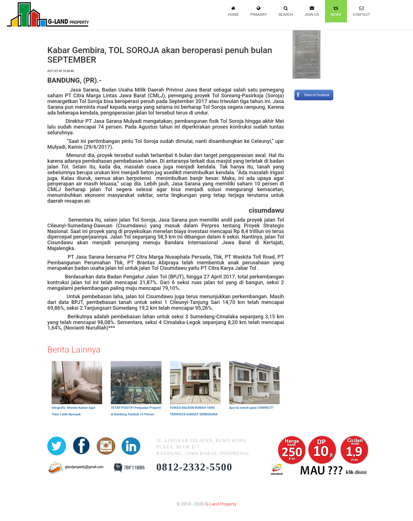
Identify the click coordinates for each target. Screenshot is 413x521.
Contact (361, 11)
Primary (258, 11)
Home (233, 11)
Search (285, 11)
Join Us (312, 11)
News (336, 11)
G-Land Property (220, 504)
